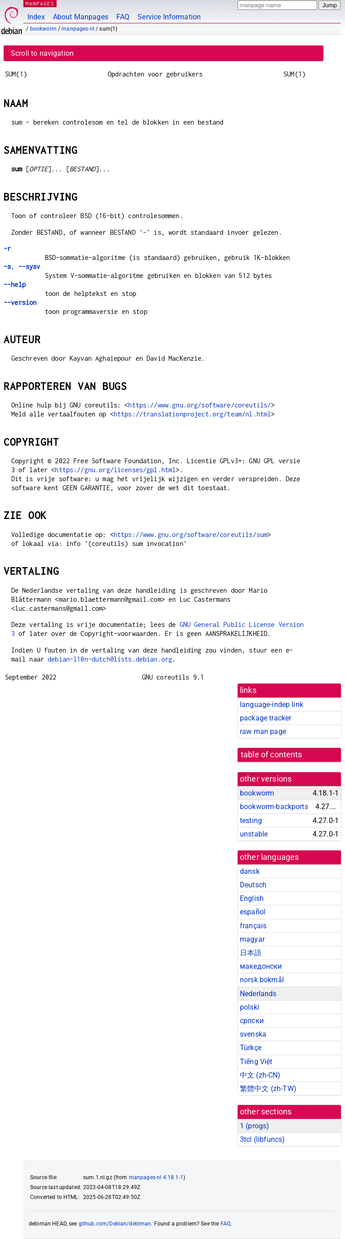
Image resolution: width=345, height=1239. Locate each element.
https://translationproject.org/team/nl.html (192, 414)
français (253, 925)
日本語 (250, 952)
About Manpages (80, 17)
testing (251, 820)
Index (36, 17)
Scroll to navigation (42, 53)
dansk (250, 871)
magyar (252, 939)
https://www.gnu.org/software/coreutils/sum (190, 534)
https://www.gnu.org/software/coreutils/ (199, 405)
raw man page (263, 731)
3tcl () (262, 1139)
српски (252, 1020)
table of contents (271, 754)
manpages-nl (78, 29)
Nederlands (258, 993)
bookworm (43, 29)
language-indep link (271, 704)
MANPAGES (40, 3)
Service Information (169, 17)
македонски (261, 966)
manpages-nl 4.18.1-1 (156, 1177)
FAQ (122, 17)
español (252, 912)
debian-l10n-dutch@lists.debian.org (110, 659)
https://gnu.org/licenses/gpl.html (115, 470)
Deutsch (253, 885)
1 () (254, 1126)
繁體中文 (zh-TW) (268, 1088)
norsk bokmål (262, 979)
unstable (254, 834)
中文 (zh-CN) (260, 1075)
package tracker (265, 718)
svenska (253, 1034)
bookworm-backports (274, 806)
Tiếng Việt (256, 1061)
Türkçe (250, 1047)
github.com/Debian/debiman (115, 1224)
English (252, 898)
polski (249, 1007)
